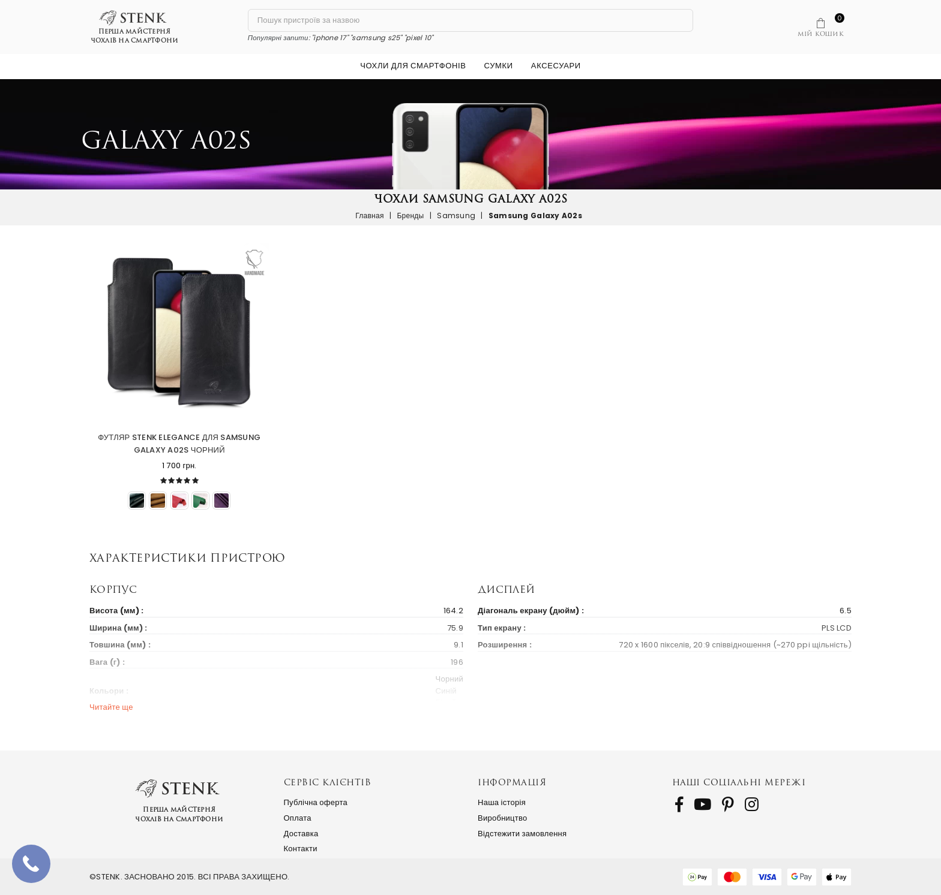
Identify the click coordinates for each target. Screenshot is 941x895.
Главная (369, 215)
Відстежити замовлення (522, 833)
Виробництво (503, 818)
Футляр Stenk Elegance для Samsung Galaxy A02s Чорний (179, 444)
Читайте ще (111, 707)
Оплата (297, 818)
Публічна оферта (316, 802)
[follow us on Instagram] (752, 804)
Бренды (410, 215)
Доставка (301, 833)
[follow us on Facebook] (679, 804)
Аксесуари (556, 65)
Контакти (300, 848)
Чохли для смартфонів (413, 65)
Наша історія (502, 802)
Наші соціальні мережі (739, 782)
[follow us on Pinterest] (728, 804)
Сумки (498, 65)
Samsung (456, 215)
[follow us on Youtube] (702, 804)
